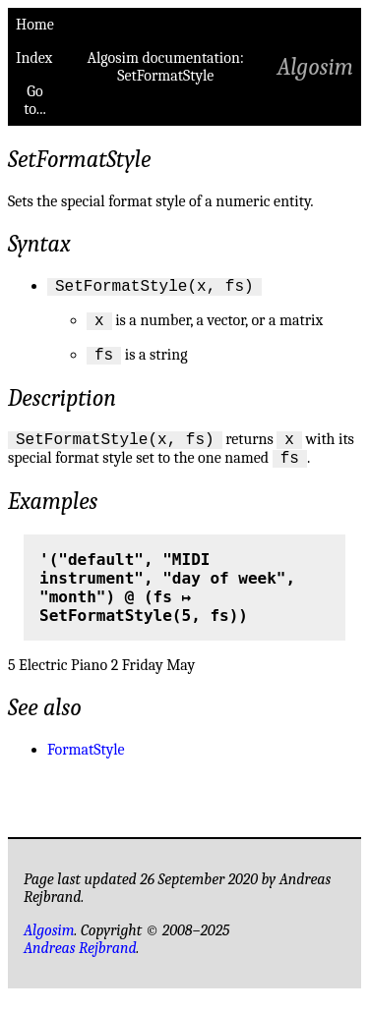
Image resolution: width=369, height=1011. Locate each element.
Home (35, 24)
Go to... (35, 100)
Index (34, 58)
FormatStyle (86, 764)
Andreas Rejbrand (80, 963)
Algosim (315, 67)
